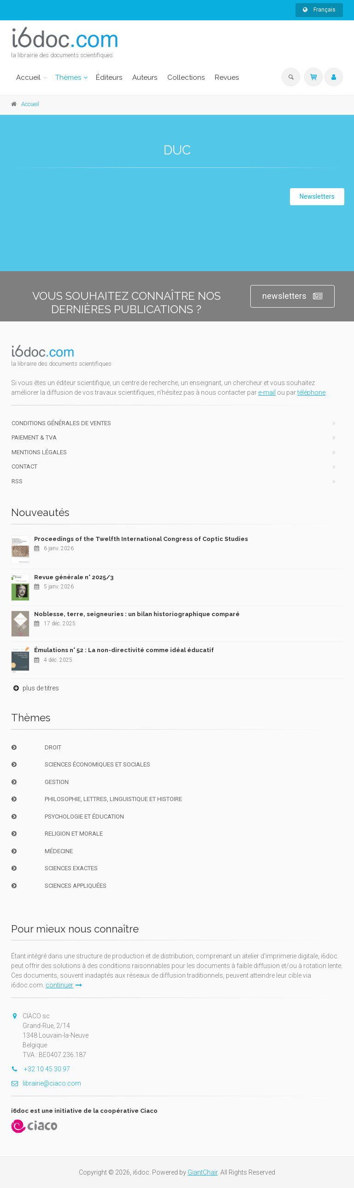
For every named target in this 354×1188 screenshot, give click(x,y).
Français (319, 9)
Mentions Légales (39, 452)
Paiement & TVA (34, 437)
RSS (17, 481)
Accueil (28, 77)
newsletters (292, 296)
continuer (64, 985)
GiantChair (203, 1172)
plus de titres (35, 688)
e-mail (267, 392)
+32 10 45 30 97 (40, 1069)
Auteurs (144, 77)
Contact (24, 466)
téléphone (311, 392)
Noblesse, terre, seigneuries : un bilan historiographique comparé (137, 614)
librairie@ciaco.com (46, 1083)
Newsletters (317, 196)
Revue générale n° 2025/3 (73, 577)
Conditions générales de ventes (61, 423)
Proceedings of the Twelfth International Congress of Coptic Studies (141, 538)
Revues (227, 77)
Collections (186, 77)
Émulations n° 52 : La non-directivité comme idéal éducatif (124, 650)
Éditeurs (109, 77)
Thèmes (68, 77)
